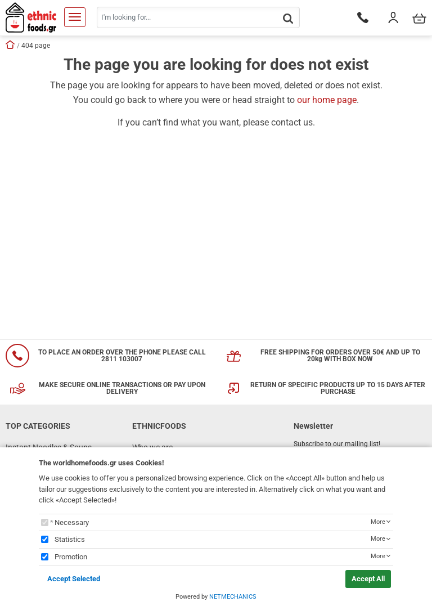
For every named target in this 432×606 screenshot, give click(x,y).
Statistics (70, 539)
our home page (327, 100)
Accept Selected (73, 578)
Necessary (72, 522)
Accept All (368, 578)
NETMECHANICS (232, 596)
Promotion (71, 557)
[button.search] (288, 18)
